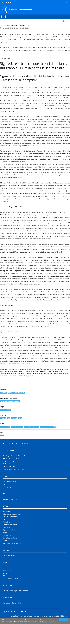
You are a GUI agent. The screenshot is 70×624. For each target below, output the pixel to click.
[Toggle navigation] (3, 16)
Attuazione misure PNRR (10, 503)
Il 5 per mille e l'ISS (9, 560)
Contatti (5, 488)
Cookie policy (7, 491)
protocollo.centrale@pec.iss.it (15, 473)
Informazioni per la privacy (11, 486)
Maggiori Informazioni (49, 622)
